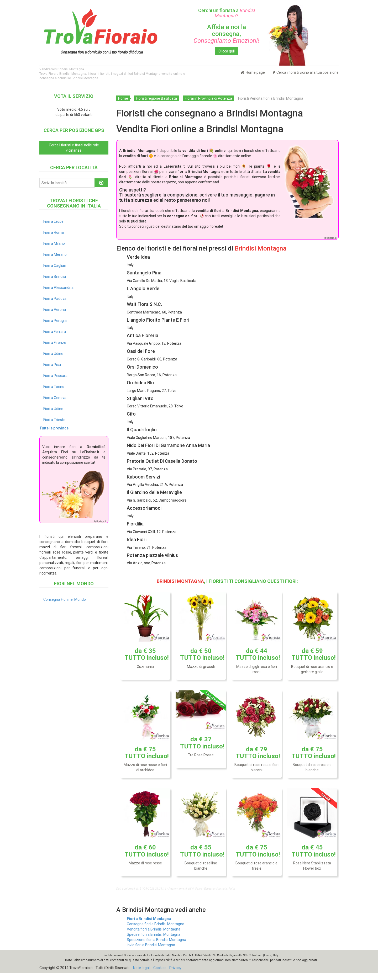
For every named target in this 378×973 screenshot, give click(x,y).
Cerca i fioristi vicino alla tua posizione (306, 72)
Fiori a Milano (54, 243)
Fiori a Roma (53, 232)
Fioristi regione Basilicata (156, 98)
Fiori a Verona (54, 309)
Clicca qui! (226, 51)
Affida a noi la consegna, (226, 34)
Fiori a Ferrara (54, 331)
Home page (253, 72)
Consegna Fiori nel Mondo (64, 599)
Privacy (175, 968)
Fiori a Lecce (53, 221)
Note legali (141, 968)
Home (123, 98)
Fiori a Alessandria (58, 287)
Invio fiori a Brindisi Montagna (151, 945)
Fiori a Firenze (54, 343)
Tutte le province (54, 428)
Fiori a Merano (55, 254)
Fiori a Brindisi (54, 276)
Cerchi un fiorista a (226, 13)
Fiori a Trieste (54, 420)
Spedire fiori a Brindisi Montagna (153, 934)
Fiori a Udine (53, 354)
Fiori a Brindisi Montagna (149, 919)
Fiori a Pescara (55, 376)
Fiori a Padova (54, 298)
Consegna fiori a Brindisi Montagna (155, 924)
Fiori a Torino (53, 387)
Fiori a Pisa (52, 365)
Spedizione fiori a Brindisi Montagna (156, 940)
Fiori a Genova (54, 398)
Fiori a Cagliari (54, 265)
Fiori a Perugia (55, 320)
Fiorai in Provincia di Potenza (208, 98)
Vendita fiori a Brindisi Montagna (153, 929)
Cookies (159, 968)
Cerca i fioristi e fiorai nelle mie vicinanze (74, 147)
